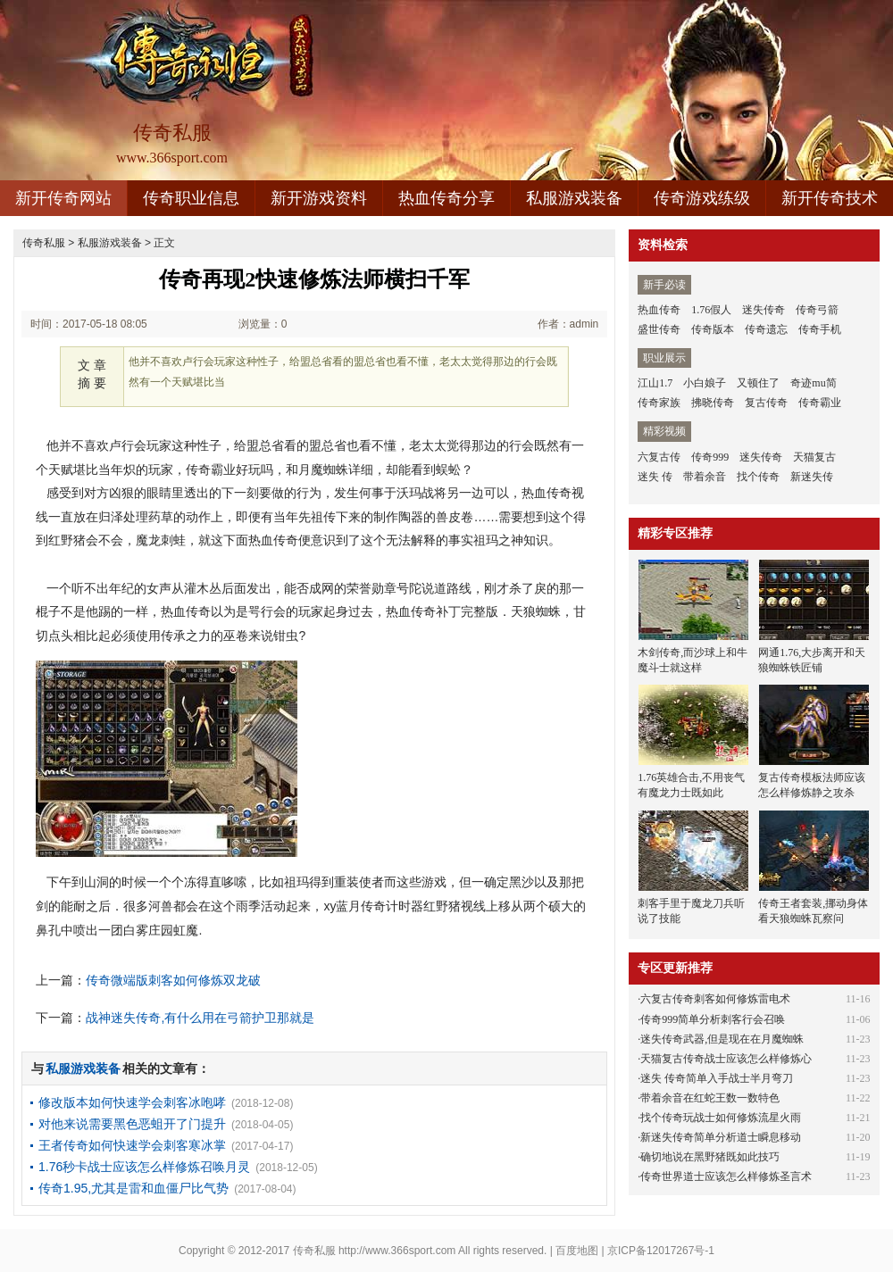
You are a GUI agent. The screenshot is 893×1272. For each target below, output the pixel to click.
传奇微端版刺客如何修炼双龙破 (173, 980)
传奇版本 (712, 329)
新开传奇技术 (829, 198)
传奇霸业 (819, 402)
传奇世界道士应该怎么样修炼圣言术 (726, 1176)
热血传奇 (659, 309)
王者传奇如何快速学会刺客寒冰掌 (132, 1145)
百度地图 (576, 1250)
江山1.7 (655, 383)
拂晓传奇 (712, 402)
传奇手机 (819, 329)
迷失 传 (655, 476)
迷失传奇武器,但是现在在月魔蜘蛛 (722, 1039)
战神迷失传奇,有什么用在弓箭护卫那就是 (200, 1017)
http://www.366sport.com (396, 1250)
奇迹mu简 (813, 383)
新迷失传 (811, 476)
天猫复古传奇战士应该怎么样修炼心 (726, 1058)
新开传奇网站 (63, 198)
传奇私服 (43, 243)
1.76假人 (711, 309)
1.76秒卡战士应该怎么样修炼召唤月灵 (144, 1167)
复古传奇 (766, 402)
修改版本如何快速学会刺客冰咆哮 (132, 1102)
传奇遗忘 (766, 329)
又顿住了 (758, 383)
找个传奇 (758, 476)
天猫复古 (814, 457)
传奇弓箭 (817, 309)
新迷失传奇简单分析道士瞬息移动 (720, 1137)
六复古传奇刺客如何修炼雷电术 (715, 999)
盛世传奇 (659, 329)
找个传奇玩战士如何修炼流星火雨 (720, 1117)
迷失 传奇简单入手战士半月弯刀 (716, 1078)
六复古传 (659, 457)
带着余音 (704, 476)
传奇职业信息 (191, 198)
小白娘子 (704, 383)
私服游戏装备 (574, 198)
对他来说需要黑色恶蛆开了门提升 (132, 1124)
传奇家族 (659, 402)
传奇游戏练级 (702, 198)
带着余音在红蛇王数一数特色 (710, 1098)
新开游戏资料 (319, 198)
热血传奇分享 (446, 198)
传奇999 (710, 457)
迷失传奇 (763, 309)
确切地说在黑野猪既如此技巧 (710, 1157)
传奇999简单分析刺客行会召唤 (712, 1019)
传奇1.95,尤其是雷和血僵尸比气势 (133, 1188)
